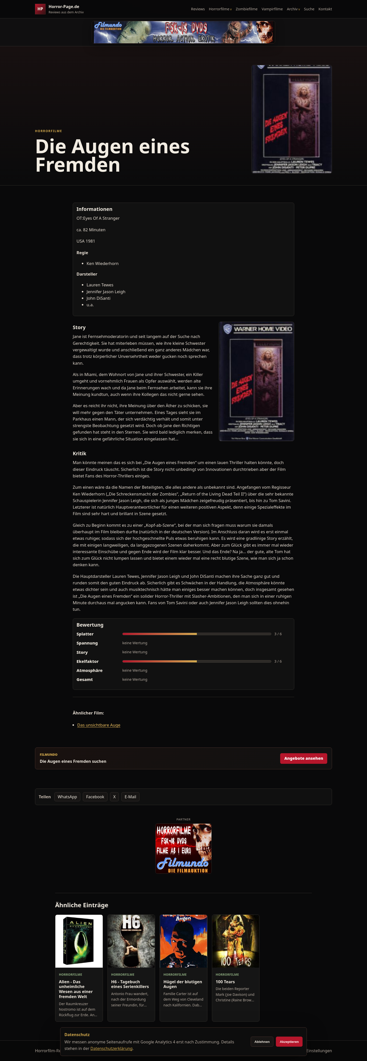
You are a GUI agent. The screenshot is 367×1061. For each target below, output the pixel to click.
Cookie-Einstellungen (312, 1050)
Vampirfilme (272, 8)
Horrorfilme (219, 8)
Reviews (198, 8)
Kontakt (325, 8)
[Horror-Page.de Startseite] (61, 9)
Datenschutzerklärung (111, 1048)
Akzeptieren (289, 1042)
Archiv (292, 8)
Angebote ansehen (303, 758)
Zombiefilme (247, 8)
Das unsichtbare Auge (98, 725)
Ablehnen (262, 1042)
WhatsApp (67, 797)
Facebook (95, 797)
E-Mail (130, 797)
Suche (309, 8)
